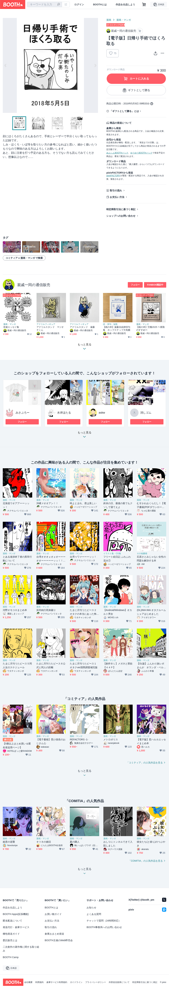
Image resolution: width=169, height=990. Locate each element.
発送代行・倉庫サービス (16, 927)
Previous (5, 65)
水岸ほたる (64, 412)
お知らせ (91, 907)
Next (95, 65)
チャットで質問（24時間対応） (104, 920)
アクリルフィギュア (46, 324)
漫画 (108, 19)
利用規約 (39, 982)
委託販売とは (10, 940)
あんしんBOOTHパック (117, 153)
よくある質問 (94, 914)
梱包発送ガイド (11, 933)
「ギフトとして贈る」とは (124, 111)
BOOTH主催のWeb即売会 (59, 940)
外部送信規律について (119, 982)
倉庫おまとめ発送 (54, 933)
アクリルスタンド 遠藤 (82, 327)
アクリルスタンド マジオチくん (50, 328)
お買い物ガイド (53, 914)
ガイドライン (76, 982)
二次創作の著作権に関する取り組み (21, 948)
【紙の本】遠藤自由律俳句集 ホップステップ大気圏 (116, 328)
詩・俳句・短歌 (110, 324)
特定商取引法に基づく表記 (120, 209)
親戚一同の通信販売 (33, 285)
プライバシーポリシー (95, 982)
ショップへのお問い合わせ (120, 215)
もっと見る (84, 435)
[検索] (58, 4)
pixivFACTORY (113, 175)
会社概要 (28, 982)
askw (102, 412)
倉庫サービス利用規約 (56, 982)
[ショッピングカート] (144, 4)
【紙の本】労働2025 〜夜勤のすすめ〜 (150, 328)
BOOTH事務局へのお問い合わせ (104, 927)
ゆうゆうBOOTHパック (141, 153)
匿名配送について (12, 920)
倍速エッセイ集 (11, 327)
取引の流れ (116, 190)
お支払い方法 (117, 197)
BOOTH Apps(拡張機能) (16, 914)
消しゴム (145, 412)
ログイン (79, 4)
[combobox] (44, 4)
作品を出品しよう (125, 4)
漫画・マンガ (123, 19)
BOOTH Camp (11, 957)
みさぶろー (22, 412)
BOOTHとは (100, 4)
